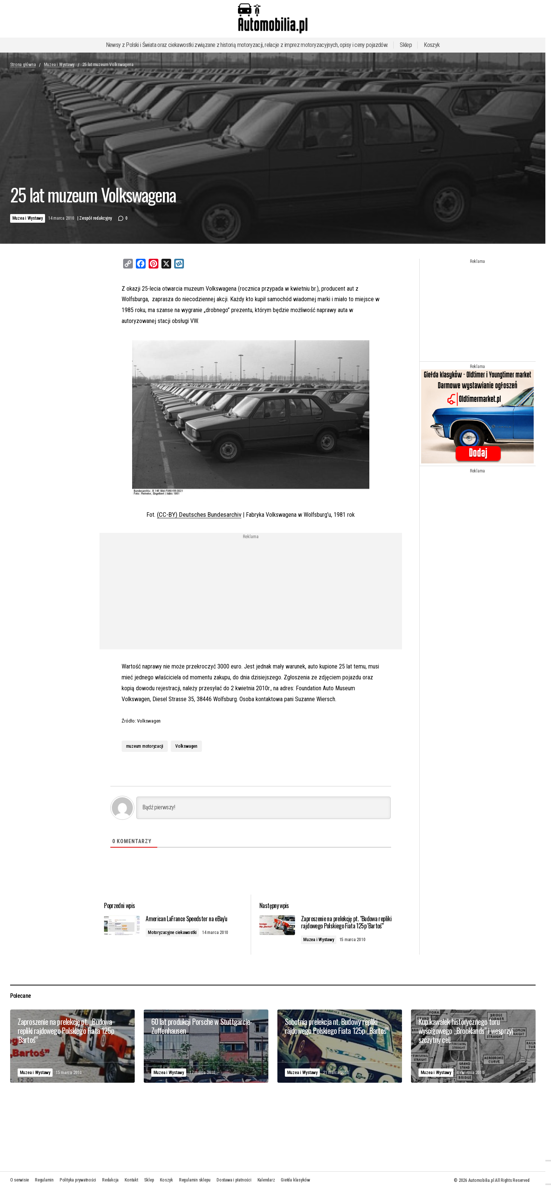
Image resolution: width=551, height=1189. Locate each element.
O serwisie (19, 1180)
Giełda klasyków (295, 1180)
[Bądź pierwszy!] (263, 806)
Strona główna (23, 64)
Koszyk (432, 44)
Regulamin (44, 1180)
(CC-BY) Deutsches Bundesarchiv (199, 514)
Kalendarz (266, 1180)
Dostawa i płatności (234, 1180)
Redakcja (110, 1180)
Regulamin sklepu (195, 1180)
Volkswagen (186, 745)
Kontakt (131, 1180)
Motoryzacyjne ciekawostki (183, 939)
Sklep (406, 44)
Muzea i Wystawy (59, 64)
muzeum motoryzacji (145, 745)
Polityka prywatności (78, 1180)
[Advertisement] (190, 591)
